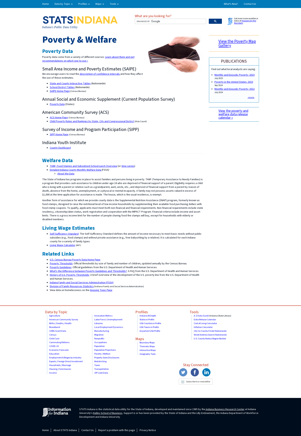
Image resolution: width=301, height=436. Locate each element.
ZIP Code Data (101, 373)
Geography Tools (148, 354)
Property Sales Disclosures (106, 357)
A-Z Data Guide (201, 315)
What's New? (231, 4)
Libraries (98, 323)
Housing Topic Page (101, 290)
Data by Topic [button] (64, 4)
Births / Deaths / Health (60, 323)
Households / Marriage (60, 365)
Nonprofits (99, 338)
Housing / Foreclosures (60, 369)
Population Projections (105, 350)
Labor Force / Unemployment (108, 319)
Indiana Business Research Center (225, 409)
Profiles (141, 312)
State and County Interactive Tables (70, 83)
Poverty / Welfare (102, 353)
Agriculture (54, 315)
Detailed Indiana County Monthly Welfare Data (76, 170)
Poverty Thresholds (61, 263)
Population (99, 346)
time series (128, 166)
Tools (194, 312)
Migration (99, 334)
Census (52, 334)
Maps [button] (99, 4)
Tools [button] (114, 4)
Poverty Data (57, 104)
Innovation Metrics (103, 315)
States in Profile (147, 319)
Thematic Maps (147, 346)
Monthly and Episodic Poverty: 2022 (234, 89)
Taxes (97, 365)
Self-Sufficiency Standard (64, 234)
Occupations (100, 342)
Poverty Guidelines (60, 267)
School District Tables (62, 87)
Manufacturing (101, 331)
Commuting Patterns (59, 342)
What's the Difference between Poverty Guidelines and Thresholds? (88, 271)
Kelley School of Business (107, 413)
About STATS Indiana (65, 430)
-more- (251, 97)
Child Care (54, 338)
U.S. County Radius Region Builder (210, 338)
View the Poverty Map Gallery (237, 43)
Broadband (54, 327)
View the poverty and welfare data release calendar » (233, 114)
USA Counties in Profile (150, 323)
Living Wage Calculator (62, 245)
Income (53, 373)
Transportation (101, 369)
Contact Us (250, 4)
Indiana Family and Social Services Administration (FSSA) (82, 283)
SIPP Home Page (59, 134)
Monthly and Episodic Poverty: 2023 (234, 75)
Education (54, 353)
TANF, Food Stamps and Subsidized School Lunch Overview (83, 166)
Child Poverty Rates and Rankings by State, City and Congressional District (92, 121)
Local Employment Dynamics (108, 327)
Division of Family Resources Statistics (72, 286)
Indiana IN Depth (148, 315)
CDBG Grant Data (57, 331)
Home (45, 4)
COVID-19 (54, 346)
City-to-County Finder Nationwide (210, 331)
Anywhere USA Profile (150, 331)
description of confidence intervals (100, 74)
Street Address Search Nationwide (210, 334)
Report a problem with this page (116, 430)
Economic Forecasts (59, 350)
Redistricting (100, 361)
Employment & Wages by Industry (65, 357)
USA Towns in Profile (149, 327)
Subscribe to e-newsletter (195, 381)
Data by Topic (56, 312)
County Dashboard (60, 148)
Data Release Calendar (205, 319)
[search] (170, 21)
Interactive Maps (148, 350)
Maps (139, 339)
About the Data (65, 174)
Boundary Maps (147, 342)
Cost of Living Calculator (205, 323)
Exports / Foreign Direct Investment (66, 361)
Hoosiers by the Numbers (245, 22)
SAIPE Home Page (60, 91)
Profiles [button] (84, 4)
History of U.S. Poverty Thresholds (69, 275)
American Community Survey (63, 319)
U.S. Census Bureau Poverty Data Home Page (75, 260)
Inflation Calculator (203, 327)
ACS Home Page (59, 118)
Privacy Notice (148, 430)
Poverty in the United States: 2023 (233, 82)
